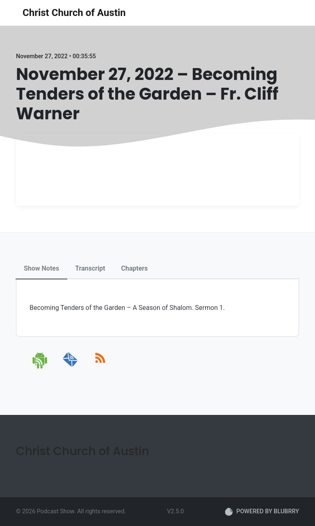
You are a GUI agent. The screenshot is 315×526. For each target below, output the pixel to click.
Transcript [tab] (90, 268)
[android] (40, 367)
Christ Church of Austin (74, 12)
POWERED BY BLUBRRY (262, 512)
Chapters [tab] (134, 268)
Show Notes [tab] (41, 268)
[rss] (100, 367)
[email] (70, 367)
